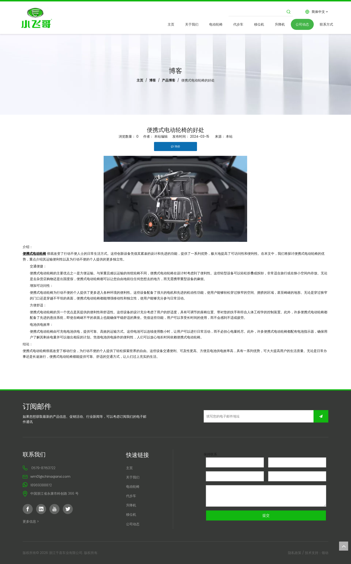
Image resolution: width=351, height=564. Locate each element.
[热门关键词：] (288, 11)
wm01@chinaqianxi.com (50, 476)
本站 (229, 136)
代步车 (131, 496)
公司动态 (132, 524)
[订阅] (321, 416)
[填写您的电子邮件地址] (236, 416)
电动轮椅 (132, 486)
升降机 (131, 505)
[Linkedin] (41, 509)
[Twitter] (68, 509)
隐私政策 (294, 552)
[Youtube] (54, 509)
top (343, 546)
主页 (129, 468)
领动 (325, 552)
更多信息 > (31, 521)
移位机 (131, 514)
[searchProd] (256, 11)
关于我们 (132, 477)
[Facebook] (28, 509)
